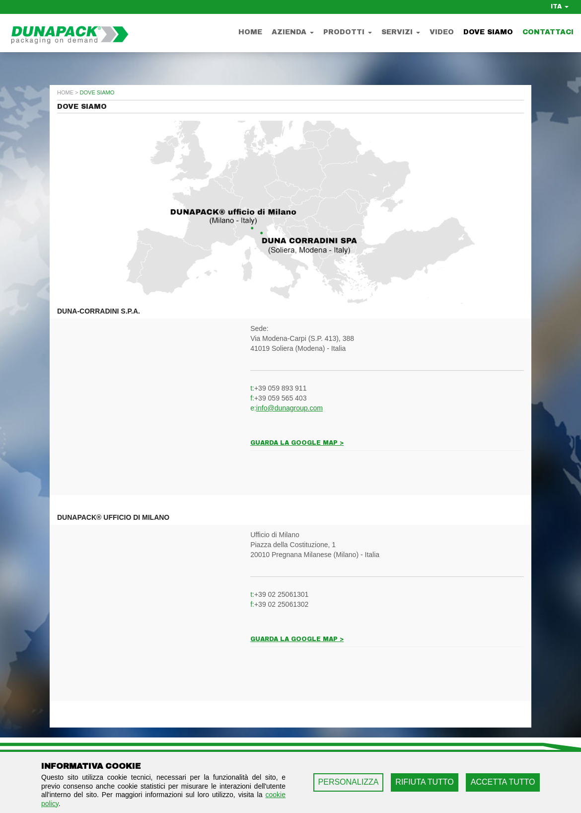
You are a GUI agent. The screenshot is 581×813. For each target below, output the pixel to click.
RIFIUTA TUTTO (424, 782)
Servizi (400, 32)
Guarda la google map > (297, 442)
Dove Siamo (488, 32)
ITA (560, 6)
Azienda (293, 32)
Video (442, 32)
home (65, 92)
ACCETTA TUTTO (503, 782)
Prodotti (347, 32)
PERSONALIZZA (348, 782)
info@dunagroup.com (289, 408)
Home (250, 32)
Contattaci (548, 32)
